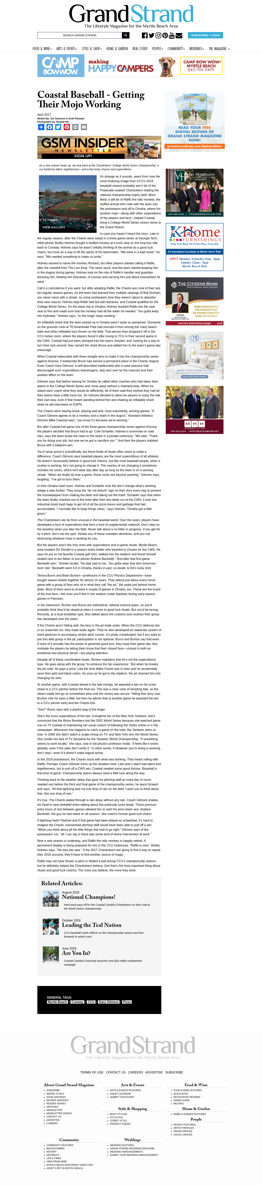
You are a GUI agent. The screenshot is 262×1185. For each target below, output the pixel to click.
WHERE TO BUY (55, 1093)
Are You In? (76, 954)
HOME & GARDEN (117, 48)
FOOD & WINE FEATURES (188, 1090)
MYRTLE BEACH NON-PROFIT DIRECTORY (70, 1165)
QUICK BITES (181, 1093)
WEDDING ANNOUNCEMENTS (126, 1151)
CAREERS (135, 1072)
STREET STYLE (118, 1120)
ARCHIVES (52, 1107)
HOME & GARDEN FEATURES (190, 1114)
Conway (77, 1002)
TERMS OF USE (91, 1072)
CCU (91, 1002)
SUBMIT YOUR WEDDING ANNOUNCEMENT (134, 1155)
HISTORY (52, 1151)
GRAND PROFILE (183, 1131)
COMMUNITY (176, 48)
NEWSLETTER (54, 1110)
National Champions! (88, 898)
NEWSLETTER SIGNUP (59, 1113)
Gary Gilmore (108, 1002)
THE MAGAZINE (219, 48)
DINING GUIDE (182, 1100)
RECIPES (179, 1103)
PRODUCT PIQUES (120, 1124)
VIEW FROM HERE (57, 1161)
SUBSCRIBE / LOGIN (205, 35)
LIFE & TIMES (54, 1158)
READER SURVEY (56, 1103)
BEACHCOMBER (56, 1148)
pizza (127, 1002)
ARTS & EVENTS (66, 48)
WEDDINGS (196, 48)
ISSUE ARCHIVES (56, 1097)
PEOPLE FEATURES (185, 1124)
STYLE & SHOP (92, 48)
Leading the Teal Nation (91, 926)
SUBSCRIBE (174, 1072)
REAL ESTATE (140, 48)
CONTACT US (116, 1072)
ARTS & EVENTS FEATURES (125, 1090)
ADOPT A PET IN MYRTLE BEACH (65, 1168)
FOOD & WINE (42, 48)
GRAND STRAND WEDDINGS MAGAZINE (132, 1148)
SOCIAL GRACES (183, 1134)
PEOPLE (157, 48)
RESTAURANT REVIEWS (187, 1097)
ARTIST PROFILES (184, 1128)
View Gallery (54, 227)
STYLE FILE (116, 1117)
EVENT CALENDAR (120, 1093)
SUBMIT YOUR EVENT (122, 1097)
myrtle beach (57, 1002)
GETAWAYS (53, 1155)
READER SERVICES (58, 1100)
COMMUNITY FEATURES (60, 1145)
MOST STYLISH (118, 1114)
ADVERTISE (154, 1072)
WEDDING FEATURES (122, 1145)
